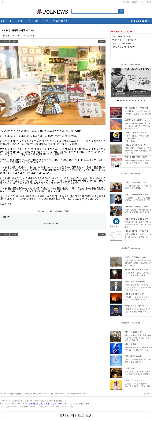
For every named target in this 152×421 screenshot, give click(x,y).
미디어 (45, 21)
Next (147, 82)
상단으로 (147, 394)
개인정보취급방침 (15, 394)
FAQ (141, 2)
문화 (36, 21)
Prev (115, 82)
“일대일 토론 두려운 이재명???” (123, 47)
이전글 (4, 41)
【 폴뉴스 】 (147, 21)
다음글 (13, 41)
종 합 (2, 21)
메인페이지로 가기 (3, 2)
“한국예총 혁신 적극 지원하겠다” (124, 40)
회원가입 (126, 2)
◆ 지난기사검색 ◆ (60, 21)
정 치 (11, 21)
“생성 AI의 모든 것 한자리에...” (123, 37)
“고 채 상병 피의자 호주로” (121, 43)
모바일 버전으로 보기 (76, 415)
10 (144, 100)
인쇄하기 (30, 36)
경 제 (20, 21)
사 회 (28, 21)
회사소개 (3, 394)
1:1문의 (148, 2)
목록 (102, 41)
